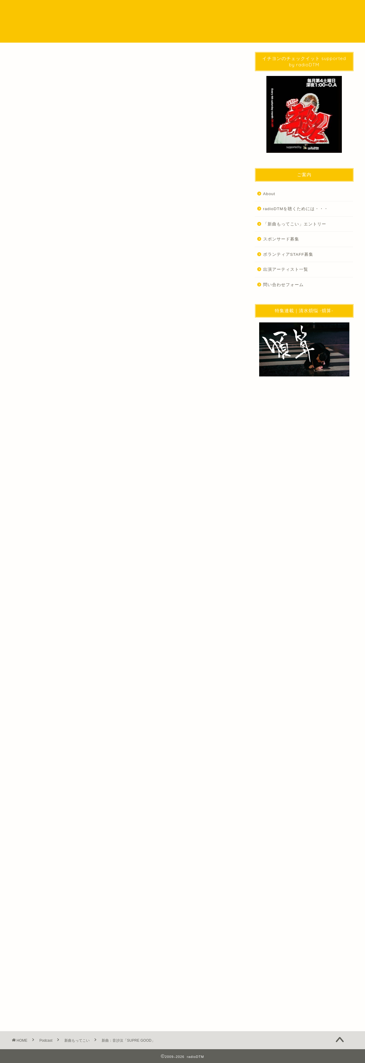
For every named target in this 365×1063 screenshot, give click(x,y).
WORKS (267, 9)
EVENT (238, 9)
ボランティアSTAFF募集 (288, 254)
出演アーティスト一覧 (285, 269)
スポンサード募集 (281, 239)
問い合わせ (299, 9)
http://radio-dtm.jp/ (70, 809)
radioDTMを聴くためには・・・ (296, 209)
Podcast (178, 9)
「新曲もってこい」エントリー (294, 224)
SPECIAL (209, 9)
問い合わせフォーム (283, 284)
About (269, 194)
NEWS (150, 9)
